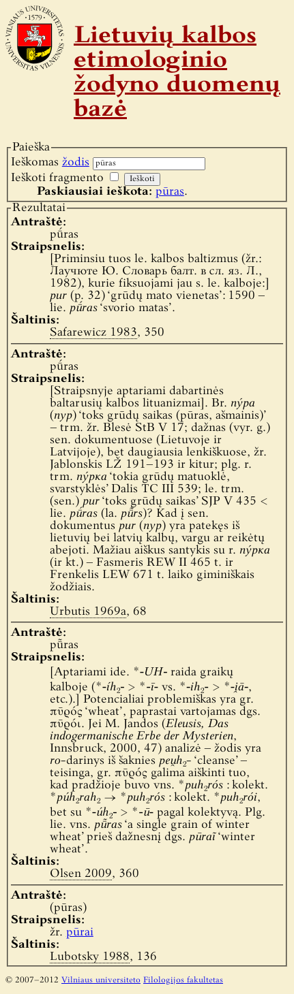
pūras (170, 191)
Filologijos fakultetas (183, 980)
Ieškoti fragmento (57, 178)
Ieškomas (50, 162)
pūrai (79, 932)
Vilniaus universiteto (101, 980)
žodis (75, 162)
